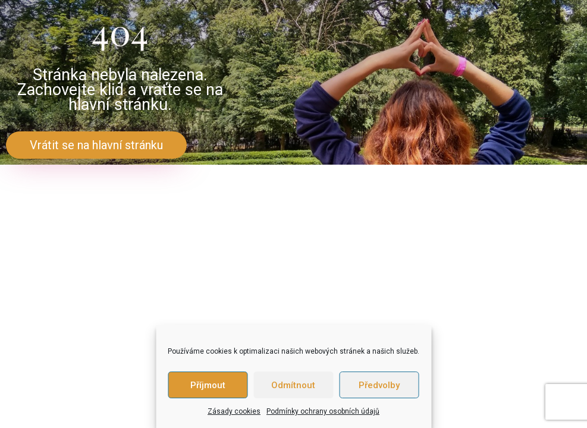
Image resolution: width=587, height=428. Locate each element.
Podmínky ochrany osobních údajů (322, 411)
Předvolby (379, 385)
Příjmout (207, 385)
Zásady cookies (234, 411)
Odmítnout (293, 385)
